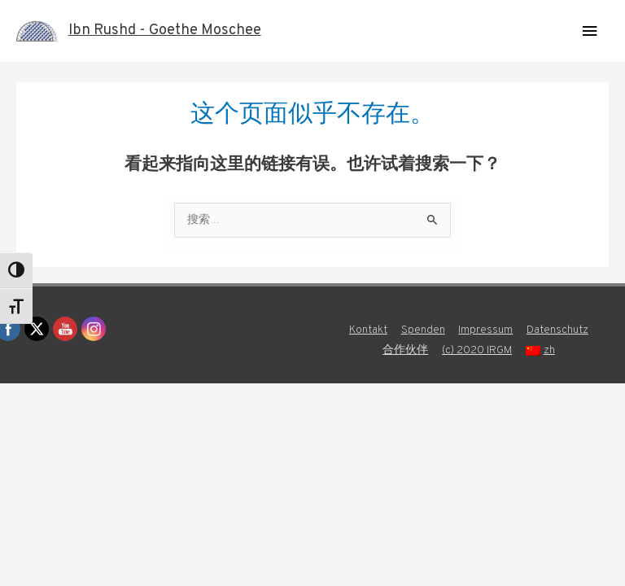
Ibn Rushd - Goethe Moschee (164, 30)
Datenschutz (557, 330)
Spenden (423, 330)
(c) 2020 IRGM (477, 350)
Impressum (485, 330)
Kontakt (368, 330)
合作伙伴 (405, 350)
